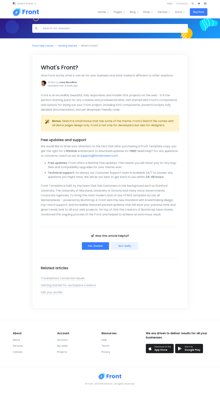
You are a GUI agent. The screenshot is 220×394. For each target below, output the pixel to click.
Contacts (182, 3)
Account (62, 340)
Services (18, 346)
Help (169, 3)
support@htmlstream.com (99, 156)
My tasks (62, 346)
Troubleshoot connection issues (63, 278)
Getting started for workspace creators (68, 285)
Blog (133, 12)
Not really (125, 246)
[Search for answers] (114, 28)
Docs (178, 12)
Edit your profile (51, 292)
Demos (162, 12)
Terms (105, 346)
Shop (146, 12)
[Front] (26, 12)
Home (102, 12)
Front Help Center (43, 45)
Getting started (67, 45)
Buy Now (198, 12)
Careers (17, 352)
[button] (24, 3)
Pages (118, 12)
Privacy (105, 352)
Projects (62, 352)
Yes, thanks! (95, 246)
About (16, 340)
